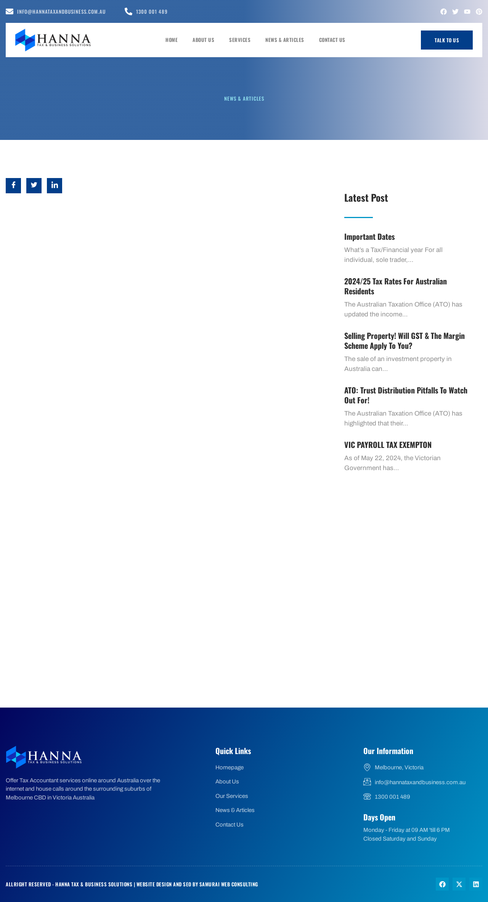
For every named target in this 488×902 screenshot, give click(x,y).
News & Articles (286, 39)
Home (177, 39)
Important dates (369, 236)
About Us (207, 39)
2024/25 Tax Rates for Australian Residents (395, 286)
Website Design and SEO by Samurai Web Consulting (197, 884)
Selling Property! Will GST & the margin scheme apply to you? (404, 340)
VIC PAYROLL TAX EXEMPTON (388, 444)
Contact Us (332, 39)
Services (243, 39)
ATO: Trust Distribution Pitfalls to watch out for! (405, 395)
